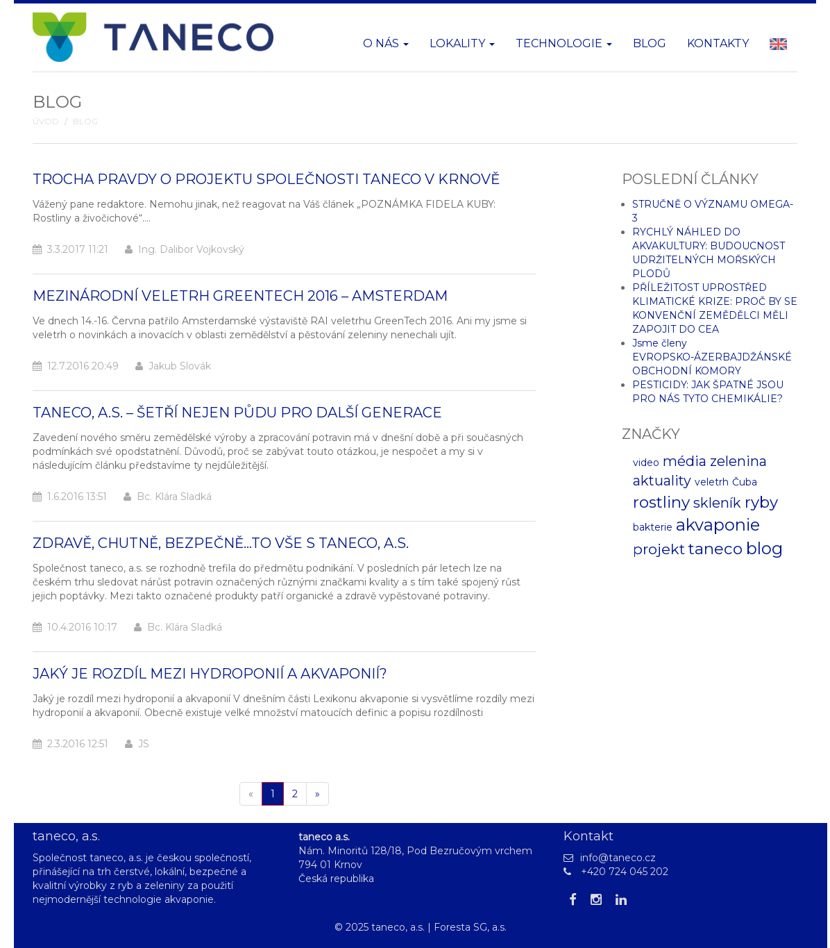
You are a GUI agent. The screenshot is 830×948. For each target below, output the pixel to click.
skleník (717, 502)
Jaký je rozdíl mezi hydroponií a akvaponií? (210, 673)
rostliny (661, 502)
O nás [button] (386, 43)
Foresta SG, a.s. (470, 927)
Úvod (46, 121)
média (684, 461)
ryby (761, 502)
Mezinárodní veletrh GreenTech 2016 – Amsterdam (240, 296)
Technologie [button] (564, 43)
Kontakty (718, 43)
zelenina (738, 461)
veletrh (712, 482)
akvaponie (718, 525)
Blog (649, 43)
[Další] (317, 794)
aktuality (662, 480)
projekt (659, 549)
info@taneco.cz (618, 857)
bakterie (652, 527)
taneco (715, 548)
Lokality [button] (462, 43)
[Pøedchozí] (250, 794)
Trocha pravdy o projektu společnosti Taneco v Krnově (266, 179)
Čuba (744, 482)
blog (764, 548)
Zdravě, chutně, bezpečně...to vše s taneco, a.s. (221, 543)
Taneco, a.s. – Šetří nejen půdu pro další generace (237, 412)
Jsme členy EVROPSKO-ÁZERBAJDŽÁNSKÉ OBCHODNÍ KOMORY (712, 357)
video (646, 462)
